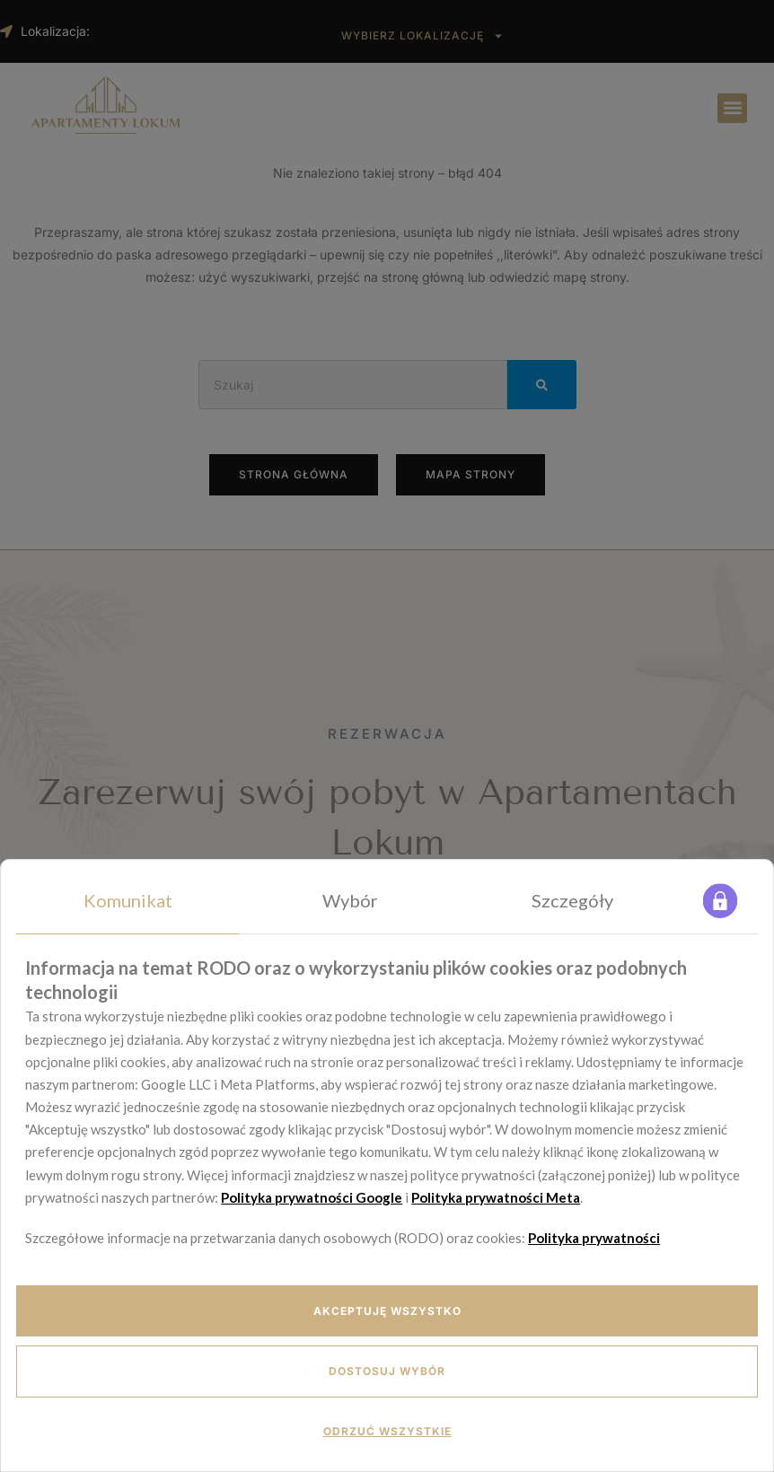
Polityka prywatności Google (311, 1197)
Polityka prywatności (594, 1238)
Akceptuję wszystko (387, 1311)
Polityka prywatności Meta (495, 1197)
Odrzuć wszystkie (387, 1431)
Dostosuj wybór (387, 1371)
